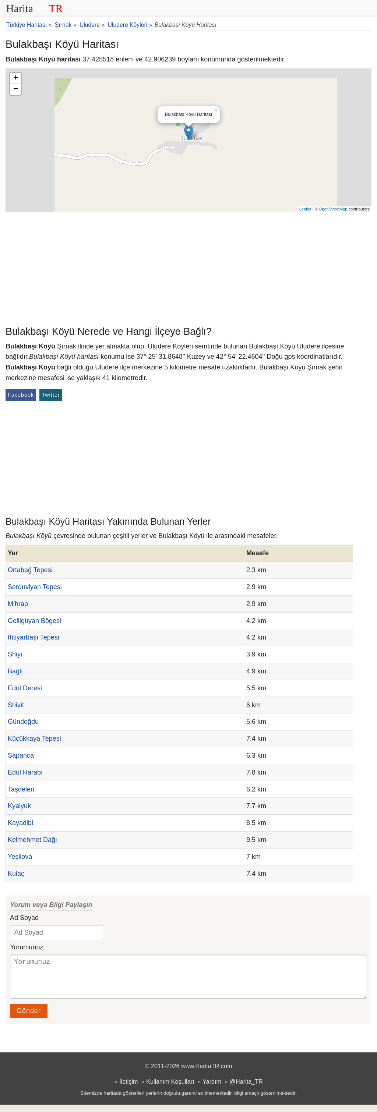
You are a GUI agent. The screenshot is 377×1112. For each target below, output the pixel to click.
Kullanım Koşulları (170, 1089)
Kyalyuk (19, 806)
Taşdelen (21, 789)
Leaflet (305, 209)
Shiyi (15, 654)
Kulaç (16, 873)
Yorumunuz (26, 947)
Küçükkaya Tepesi (34, 738)
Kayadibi (20, 822)
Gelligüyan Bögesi (34, 620)
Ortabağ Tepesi (30, 570)
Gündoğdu (23, 721)
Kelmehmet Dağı (32, 839)
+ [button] (15, 78)
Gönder (29, 1018)
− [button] (15, 89)
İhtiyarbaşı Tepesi (33, 637)
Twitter (51, 395)
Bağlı (15, 671)
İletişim (128, 1089)
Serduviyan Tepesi (35, 587)
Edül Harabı (25, 772)
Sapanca (21, 755)
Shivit (16, 705)
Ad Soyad (24, 917)
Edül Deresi (25, 688)
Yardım (211, 1089)
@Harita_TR (246, 1089)
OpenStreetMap (333, 209)
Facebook (21, 395)
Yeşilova (20, 856)
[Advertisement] (188, 267)
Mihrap (18, 604)
